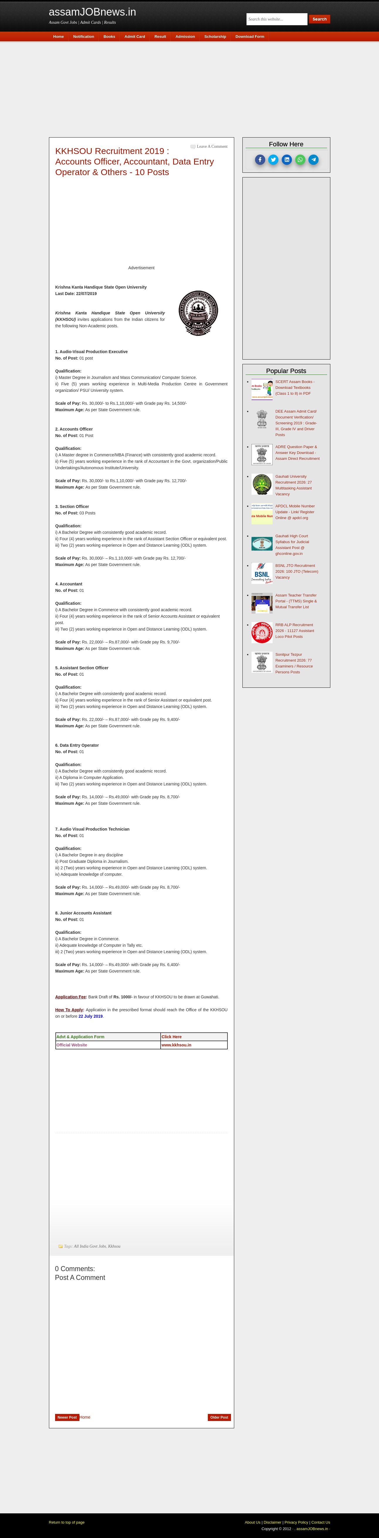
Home (84, 1417)
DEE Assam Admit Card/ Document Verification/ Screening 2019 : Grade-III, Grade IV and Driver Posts (296, 423)
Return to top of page (67, 1522)
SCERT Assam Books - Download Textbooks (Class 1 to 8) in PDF (295, 388)
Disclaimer (272, 1522)
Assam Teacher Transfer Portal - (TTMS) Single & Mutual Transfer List (296, 601)
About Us (252, 1522)
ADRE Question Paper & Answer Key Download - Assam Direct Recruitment (298, 453)
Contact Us (320, 1522)
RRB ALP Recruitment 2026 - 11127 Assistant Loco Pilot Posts (295, 631)
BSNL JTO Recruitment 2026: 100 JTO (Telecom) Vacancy (297, 571)
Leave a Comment (212, 146)
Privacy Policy (296, 1522)
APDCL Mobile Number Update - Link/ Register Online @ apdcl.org (295, 512)
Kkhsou (114, 1246)
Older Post (219, 1417)
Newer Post (67, 1417)
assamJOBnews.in (92, 12)
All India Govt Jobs (90, 1246)
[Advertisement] (192, 89)
